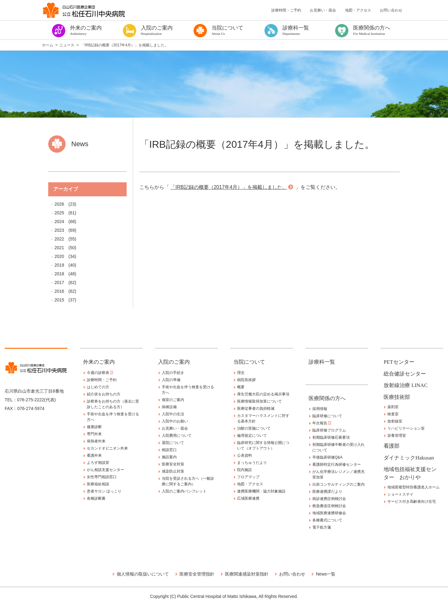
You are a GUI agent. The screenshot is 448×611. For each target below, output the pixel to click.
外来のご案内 (99, 362)
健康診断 (94, 427)
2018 (59, 273)
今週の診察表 (100, 373)
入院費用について (177, 435)
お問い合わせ (391, 10)
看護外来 (94, 455)
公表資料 (244, 455)
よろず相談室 (98, 462)
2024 (59, 221)
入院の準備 (171, 380)
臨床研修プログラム (329, 430)
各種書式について (327, 520)
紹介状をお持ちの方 (103, 394)
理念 (241, 373)
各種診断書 (96, 498)
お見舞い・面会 (323, 10)
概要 (241, 387)
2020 (59, 256)
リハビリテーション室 (406, 428)
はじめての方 (98, 387)
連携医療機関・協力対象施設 (261, 491)
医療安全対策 (173, 464)
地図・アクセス (358, 10)
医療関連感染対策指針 (246, 573)
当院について (249, 362)
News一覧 (325, 573)
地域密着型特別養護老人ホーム (413, 487)
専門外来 (94, 434)
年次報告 (321, 423)
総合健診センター (405, 374)
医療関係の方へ (327, 398)
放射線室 (394, 421)
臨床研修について (327, 416)
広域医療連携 (248, 498)
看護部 (391, 446)
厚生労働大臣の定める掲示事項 (263, 394)
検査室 (393, 414)
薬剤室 (393, 407)
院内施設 (244, 470)
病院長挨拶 (246, 380)
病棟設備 (169, 407)
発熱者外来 (96, 441)
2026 (59, 204)
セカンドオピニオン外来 (107, 448)
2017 (59, 282)
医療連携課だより (327, 491)
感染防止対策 (173, 471)
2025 (59, 212)
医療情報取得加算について (259, 401)
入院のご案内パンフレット (184, 491)
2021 (59, 247)
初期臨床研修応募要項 (331, 437)
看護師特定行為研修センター (336, 464)
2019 (59, 265)
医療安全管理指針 (197, 573)
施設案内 (169, 457)
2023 (59, 230)
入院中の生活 (173, 414)
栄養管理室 (396, 435)
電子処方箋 (321, 527)
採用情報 (319, 409)
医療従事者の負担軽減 (255, 408)
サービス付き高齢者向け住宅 (411, 501)
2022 (59, 238)
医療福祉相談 (98, 484)
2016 (59, 291)
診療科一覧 (322, 362)
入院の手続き (173, 373)
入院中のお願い (175, 421)
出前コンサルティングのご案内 (338, 484)
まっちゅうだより (252, 462)
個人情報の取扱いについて (143, 573)
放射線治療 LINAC (405, 385)
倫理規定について (252, 435)
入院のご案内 (174, 362)
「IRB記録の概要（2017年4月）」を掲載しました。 (228, 187)
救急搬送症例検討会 (329, 506)
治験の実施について (254, 428)
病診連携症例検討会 (329, 499)
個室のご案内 (173, 400)
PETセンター (399, 362)
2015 (59, 299)
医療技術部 (397, 397)
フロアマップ (248, 477)
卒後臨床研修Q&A (327, 457)
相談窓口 (169, 450)
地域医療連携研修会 (329, 513)
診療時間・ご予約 (286, 10)
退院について (173, 443)
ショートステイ (400, 494)
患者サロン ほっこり (104, 491)
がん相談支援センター (105, 470)
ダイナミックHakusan (409, 458)
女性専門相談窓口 (102, 477)
